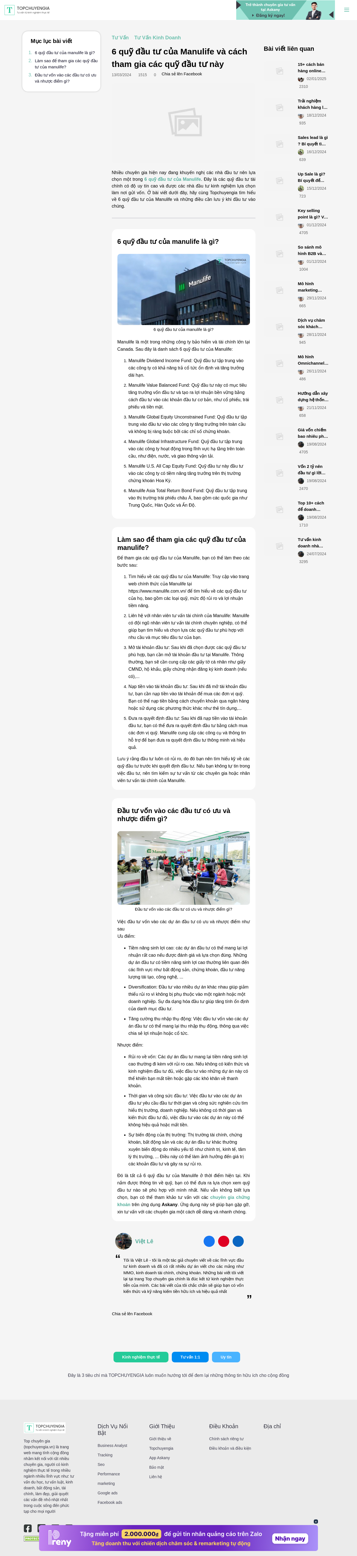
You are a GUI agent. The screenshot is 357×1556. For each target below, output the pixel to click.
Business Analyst (112, 1445)
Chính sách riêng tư (226, 1439)
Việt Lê (144, 1241)
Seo (101, 1464)
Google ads (108, 1493)
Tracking (105, 1455)
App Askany (159, 1458)
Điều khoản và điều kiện (230, 1448)
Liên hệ (155, 1477)
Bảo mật (156, 1467)
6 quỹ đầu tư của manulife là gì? (65, 52)
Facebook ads (110, 1502)
